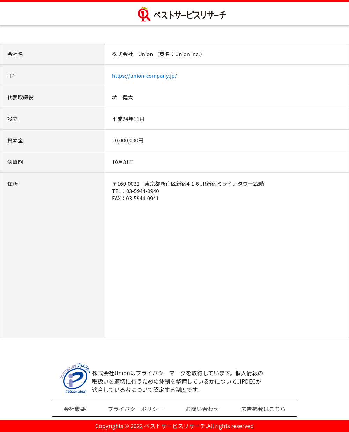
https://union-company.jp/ (144, 75)
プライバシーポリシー (136, 408)
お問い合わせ (202, 408)
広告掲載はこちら (263, 408)
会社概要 (75, 408)
